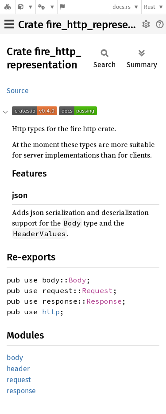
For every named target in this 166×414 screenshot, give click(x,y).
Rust (149, 7)
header (18, 369)
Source (18, 91)
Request (97, 290)
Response (104, 301)
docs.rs (121, 7)
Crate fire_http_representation (90, 25)
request (19, 380)
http (51, 311)
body (15, 358)
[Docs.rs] (7, 7)
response (21, 391)
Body (77, 279)
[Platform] (46, 7)
